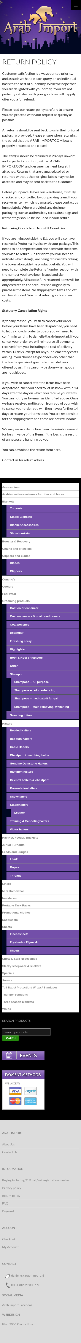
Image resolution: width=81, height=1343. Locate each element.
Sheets (7, 927)
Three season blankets (18, 1001)
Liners (6, 883)
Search (10, 1038)
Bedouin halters (21, 738)
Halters (7, 723)
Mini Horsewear (13, 891)
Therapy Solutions (15, 994)
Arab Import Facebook (17, 1305)
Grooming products (16, 601)
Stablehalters (19, 804)
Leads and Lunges (15, 852)
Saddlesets (10, 919)
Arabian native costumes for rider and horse (33, 494)
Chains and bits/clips (17, 548)
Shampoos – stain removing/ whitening (41, 706)
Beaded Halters (20, 730)
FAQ (5, 1203)
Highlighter (17, 649)
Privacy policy (11, 1188)
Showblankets (20, 533)
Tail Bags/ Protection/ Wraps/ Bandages (29, 987)
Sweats (7, 980)
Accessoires (10, 487)
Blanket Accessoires (24, 525)
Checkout (8, 1239)
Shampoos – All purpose (31, 682)
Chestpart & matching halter (29, 755)
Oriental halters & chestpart (29, 780)
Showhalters (18, 796)
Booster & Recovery (16, 541)
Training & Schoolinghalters (29, 821)
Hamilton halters (21, 771)
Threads (15, 875)
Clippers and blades (16, 555)
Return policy (11, 1195)
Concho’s (9, 579)
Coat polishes (19, 624)
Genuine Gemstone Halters (29, 763)
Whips (6, 1009)
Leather (19, 812)
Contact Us (9, 1152)
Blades (15, 563)
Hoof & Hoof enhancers (26, 657)
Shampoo (16, 674)
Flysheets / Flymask (24, 942)
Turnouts (16, 508)
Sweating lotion (21, 715)
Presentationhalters (23, 788)
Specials (8, 973)
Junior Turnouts (13, 845)
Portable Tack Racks (16, 905)
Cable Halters (19, 747)
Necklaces (9, 898)
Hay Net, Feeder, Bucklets (20, 837)
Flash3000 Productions (17, 1324)
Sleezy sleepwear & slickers (21, 966)
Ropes (14, 867)
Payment (8, 1211)
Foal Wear (9, 593)
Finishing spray (21, 641)
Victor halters (19, 829)
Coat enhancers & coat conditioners (35, 616)
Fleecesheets (19, 934)
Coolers (7, 586)
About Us (8, 1144)
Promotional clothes (16, 912)
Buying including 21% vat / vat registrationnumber (35, 1180)
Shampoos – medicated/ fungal (36, 698)
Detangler (17, 632)
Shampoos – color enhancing (34, 690)
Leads (14, 859)
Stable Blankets (21, 516)
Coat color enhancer (24, 608)
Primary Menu (76, 5)
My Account (10, 1247)
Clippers (16, 571)
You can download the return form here (31, 450)
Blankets (8, 501)
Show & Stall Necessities (19, 958)
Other (14, 665)
